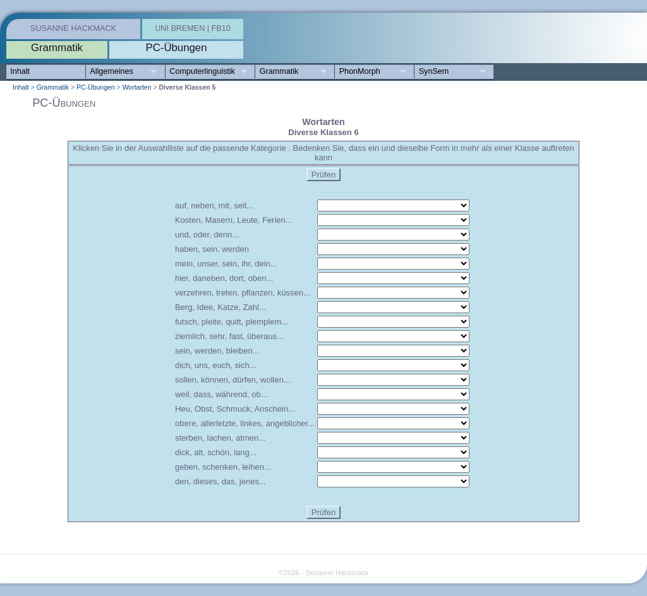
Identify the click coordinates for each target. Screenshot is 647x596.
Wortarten (137, 87)
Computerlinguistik (202, 71)
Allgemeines (111, 71)
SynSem (434, 71)
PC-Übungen (95, 87)
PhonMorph (359, 71)
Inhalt (20, 71)
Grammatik (279, 71)
